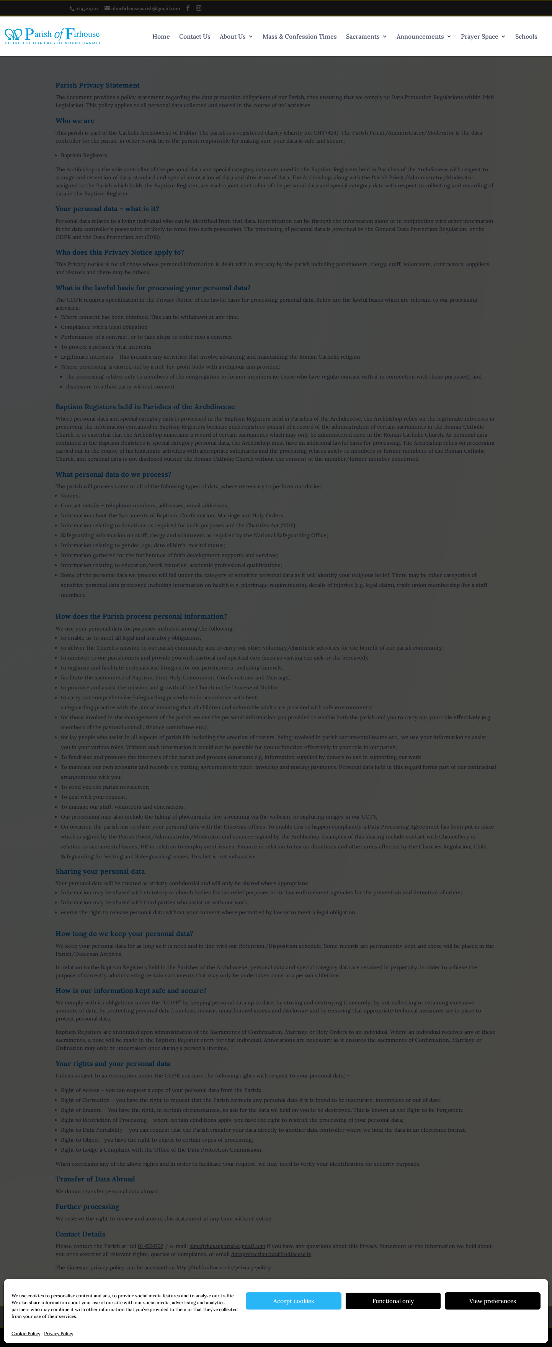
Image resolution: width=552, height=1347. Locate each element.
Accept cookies (293, 1301)
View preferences (492, 1301)
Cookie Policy (25, 1333)
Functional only (393, 1301)
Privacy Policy (58, 1333)
